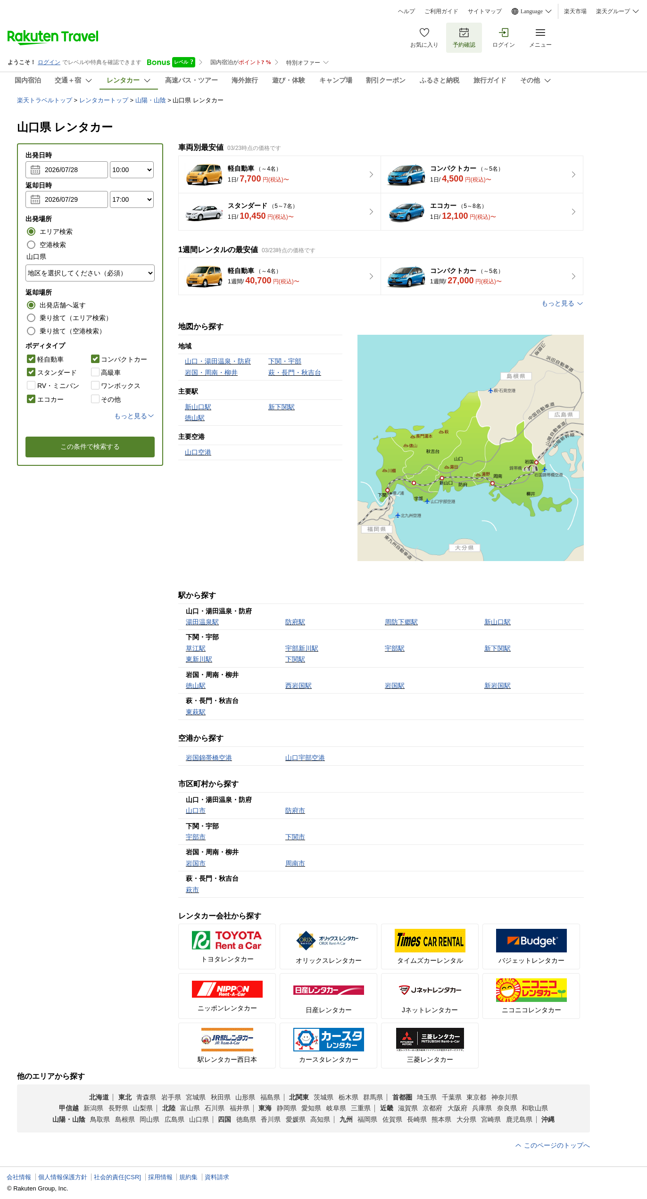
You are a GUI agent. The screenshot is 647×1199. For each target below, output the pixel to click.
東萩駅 (196, 712)
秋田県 (221, 1097)
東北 (125, 1097)
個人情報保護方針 (62, 1177)
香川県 (271, 1119)
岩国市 (196, 863)
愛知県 (311, 1108)
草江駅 (196, 648)
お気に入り (424, 37)
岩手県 (171, 1097)
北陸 (168, 1108)
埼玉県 (427, 1097)
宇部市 (196, 837)
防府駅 (295, 622)
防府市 (295, 810)
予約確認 (464, 37)
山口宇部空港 (305, 757)
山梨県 (143, 1108)
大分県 (466, 1119)
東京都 (476, 1097)
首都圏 (402, 1097)
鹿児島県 (519, 1119)
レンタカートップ (103, 100)
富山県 (190, 1108)
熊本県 (441, 1119)
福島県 (270, 1097)
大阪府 (457, 1108)
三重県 (361, 1108)
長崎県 (417, 1119)
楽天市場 (575, 11)
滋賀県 (408, 1108)
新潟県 (93, 1108)
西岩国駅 (298, 685)
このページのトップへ (552, 1145)
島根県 (125, 1119)
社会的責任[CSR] (117, 1177)
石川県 (214, 1108)
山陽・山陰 (150, 100)
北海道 (99, 1097)
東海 (265, 1108)
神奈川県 (504, 1097)
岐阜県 (336, 1108)
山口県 (199, 1119)
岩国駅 (395, 685)
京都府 (432, 1108)
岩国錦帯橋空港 (209, 757)
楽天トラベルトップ (44, 100)
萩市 (192, 889)
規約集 (188, 1177)
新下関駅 (497, 648)
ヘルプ (406, 11)
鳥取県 (100, 1119)
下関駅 (295, 659)
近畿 (386, 1108)
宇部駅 (395, 648)
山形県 (245, 1097)
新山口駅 (497, 622)
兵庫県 (482, 1108)
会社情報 (19, 1177)
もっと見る (562, 303)
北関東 (299, 1097)
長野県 (118, 1108)
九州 (346, 1119)
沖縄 (548, 1119)
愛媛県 (296, 1119)
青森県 (146, 1097)
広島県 (174, 1119)
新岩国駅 (497, 685)
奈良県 (507, 1108)
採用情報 (160, 1177)
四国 (224, 1119)
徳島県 (246, 1119)
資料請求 (217, 1177)
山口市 (196, 810)
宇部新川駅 (301, 648)
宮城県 (196, 1097)
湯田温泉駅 (202, 622)
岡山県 (149, 1119)
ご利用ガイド (441, 11)
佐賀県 (392, 1119)
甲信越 (69, 1108)
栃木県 (348, 1097)
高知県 (320, 1119)
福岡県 (367, 1119)
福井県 (239, 1108)
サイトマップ (485, 11)
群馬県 (373, 1097)
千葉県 (452, 1097)
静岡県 (287, 1108)
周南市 (295, 863)
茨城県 (323, 1097)
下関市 (295, 837)
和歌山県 (535, 1108)
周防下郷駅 (401, 622)
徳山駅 (196, 685)
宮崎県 (491, 1119)
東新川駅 (199, 659)
